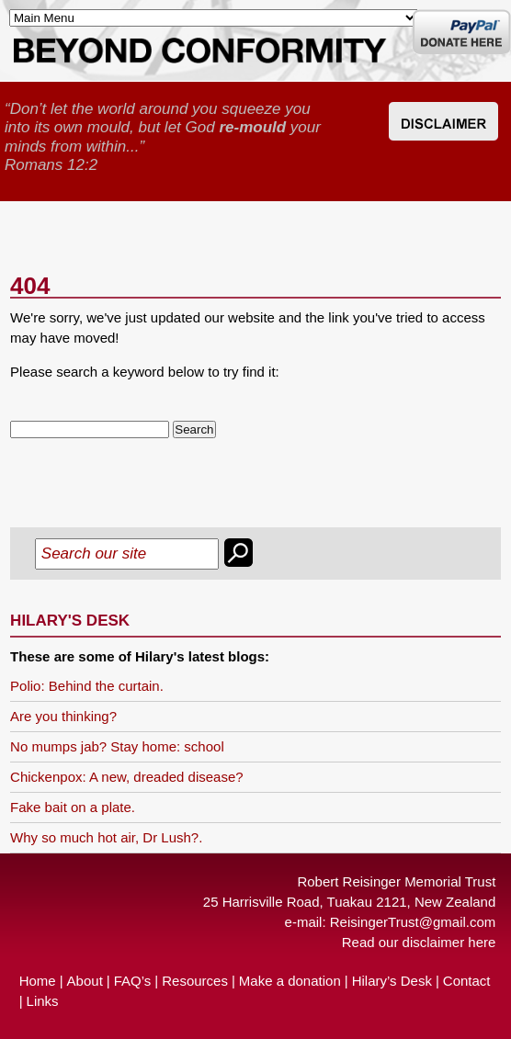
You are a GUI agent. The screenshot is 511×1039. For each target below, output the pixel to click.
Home (37, 980)
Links (43, 1001)
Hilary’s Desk (392, 980)
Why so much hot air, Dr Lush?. (106, 837)
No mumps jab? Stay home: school (117, 746)
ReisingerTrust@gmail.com (413, 922)
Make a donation (290, 980)
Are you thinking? (63, 716)
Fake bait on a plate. (72, 807)
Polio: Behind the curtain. (87, 686)
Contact (467, 980)
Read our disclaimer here (419, 942)
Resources (195, 980)
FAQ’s (133, 980)
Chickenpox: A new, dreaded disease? (127, 777)
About (85, 980)
